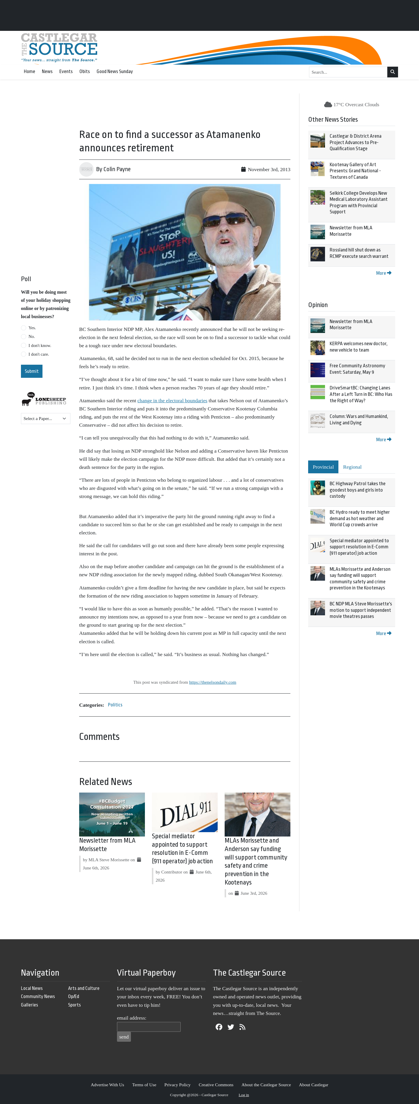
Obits (84, 71)
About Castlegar (313, 1084)
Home (29, 71)
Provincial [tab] (323, 467)
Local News (32, 988)
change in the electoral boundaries (172, 400)
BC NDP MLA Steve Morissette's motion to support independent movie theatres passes (361, 610)
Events (66, 71)
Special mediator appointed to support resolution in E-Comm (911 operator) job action (359, 547)
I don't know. (40, 345)
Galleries (29, 1005)
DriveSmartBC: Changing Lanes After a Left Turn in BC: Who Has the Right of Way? (361, 394)
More (383, 273)
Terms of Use (144, 1084)
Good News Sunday (115, 71)
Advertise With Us (107, 1084)
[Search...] (348, 72)
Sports (74, 1005)
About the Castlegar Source (266, 1084)
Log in (244, 1095)
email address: (131, 1018)
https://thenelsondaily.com (212, 682)
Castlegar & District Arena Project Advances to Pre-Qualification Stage (355, 142)
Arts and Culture (84, 988)
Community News (38, 996)
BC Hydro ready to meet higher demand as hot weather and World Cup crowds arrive (360, 518)
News (47, 71)
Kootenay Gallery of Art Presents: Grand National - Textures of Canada (355, 171)
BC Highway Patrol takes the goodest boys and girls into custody (358, 490)
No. (32, 336)
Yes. (32, 327)
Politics (115, 705)
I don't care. (39, 354)
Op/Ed (73, 996)
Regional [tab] (352, 467)
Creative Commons (216, 1084)
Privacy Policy (177, 1084)
